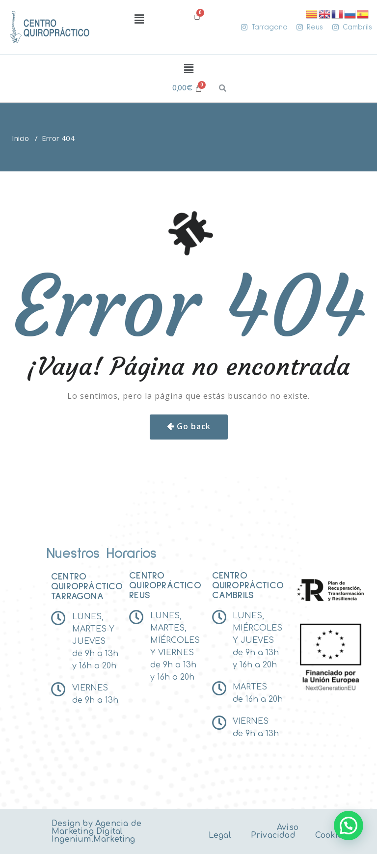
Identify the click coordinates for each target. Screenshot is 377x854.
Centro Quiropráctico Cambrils (248, 585)
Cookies (331, 835)
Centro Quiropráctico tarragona (87, 586)
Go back (194, 426)
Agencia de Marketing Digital (96, 827)
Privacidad (273, 835)
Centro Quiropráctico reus (165, 585)
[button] (139, 19)
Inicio (20, 138)
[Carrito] (187, 88)
